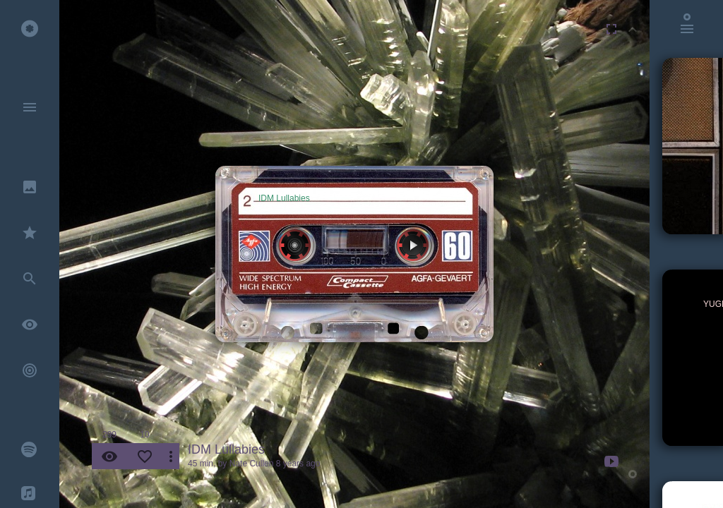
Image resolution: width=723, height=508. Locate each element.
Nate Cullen (251, 463)
